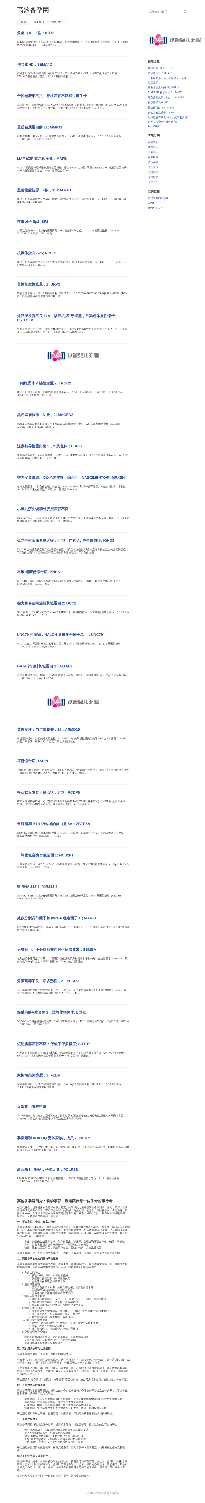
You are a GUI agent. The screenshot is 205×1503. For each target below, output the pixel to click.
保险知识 (153, 147)
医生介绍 (153, 182)
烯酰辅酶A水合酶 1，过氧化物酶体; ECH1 (51, 1012)
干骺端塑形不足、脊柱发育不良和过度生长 (52, 96)
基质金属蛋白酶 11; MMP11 (39, 127)
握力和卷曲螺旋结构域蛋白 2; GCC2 (46, 603)
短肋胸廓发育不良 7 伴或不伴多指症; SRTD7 (53, 1044)
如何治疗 (56, 22)
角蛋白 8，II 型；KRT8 (36, 33)
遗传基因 (153, 162)
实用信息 (153, 177)
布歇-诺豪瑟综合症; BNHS (38, 572)
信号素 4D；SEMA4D (34, 64)
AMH (151, 203)
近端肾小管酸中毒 (31, 1107)
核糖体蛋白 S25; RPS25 (36, 253)
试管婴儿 (153, 142)
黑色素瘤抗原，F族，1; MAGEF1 (44, 190)
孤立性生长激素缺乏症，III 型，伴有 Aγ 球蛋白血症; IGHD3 (65, 540)
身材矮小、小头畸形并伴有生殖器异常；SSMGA (56, 949)
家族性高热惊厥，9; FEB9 (38, 1075)
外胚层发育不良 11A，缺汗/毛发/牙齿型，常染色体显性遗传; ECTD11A (168, 121)
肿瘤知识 (153, 151)
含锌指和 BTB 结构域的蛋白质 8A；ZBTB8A (53, 824)
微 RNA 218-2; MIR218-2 (37, 887)
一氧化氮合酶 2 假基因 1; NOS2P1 (45, 855)
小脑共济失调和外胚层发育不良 (42, 509)
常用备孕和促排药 (158, 198)
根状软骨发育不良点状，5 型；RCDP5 (48, 792)
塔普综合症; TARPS (33, 761)
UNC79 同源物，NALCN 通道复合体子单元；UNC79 (60, 635)
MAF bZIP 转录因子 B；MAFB (42, 159)
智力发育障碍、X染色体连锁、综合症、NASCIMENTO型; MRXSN (71, 477)
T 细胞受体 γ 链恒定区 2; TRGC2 (44, 383)
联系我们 (39, 22)
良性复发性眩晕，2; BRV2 (38, 284)
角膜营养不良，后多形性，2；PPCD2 (48, 981)
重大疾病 (153, 157)
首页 (23, 22)
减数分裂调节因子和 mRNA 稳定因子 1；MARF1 (57, 918)
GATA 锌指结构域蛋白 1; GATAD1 (45, 666)
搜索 (185, 12)
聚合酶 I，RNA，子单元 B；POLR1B (47, 1170)
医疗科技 (153, 167)
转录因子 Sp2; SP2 (32, 221)
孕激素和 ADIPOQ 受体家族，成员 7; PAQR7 (54, 1138)
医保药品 (153, 172)
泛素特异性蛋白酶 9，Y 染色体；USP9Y (50, 446)
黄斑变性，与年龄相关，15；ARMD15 (48, 729)
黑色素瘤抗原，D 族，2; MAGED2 (45, 415)
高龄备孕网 (33, 10)
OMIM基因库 (155, 208)
